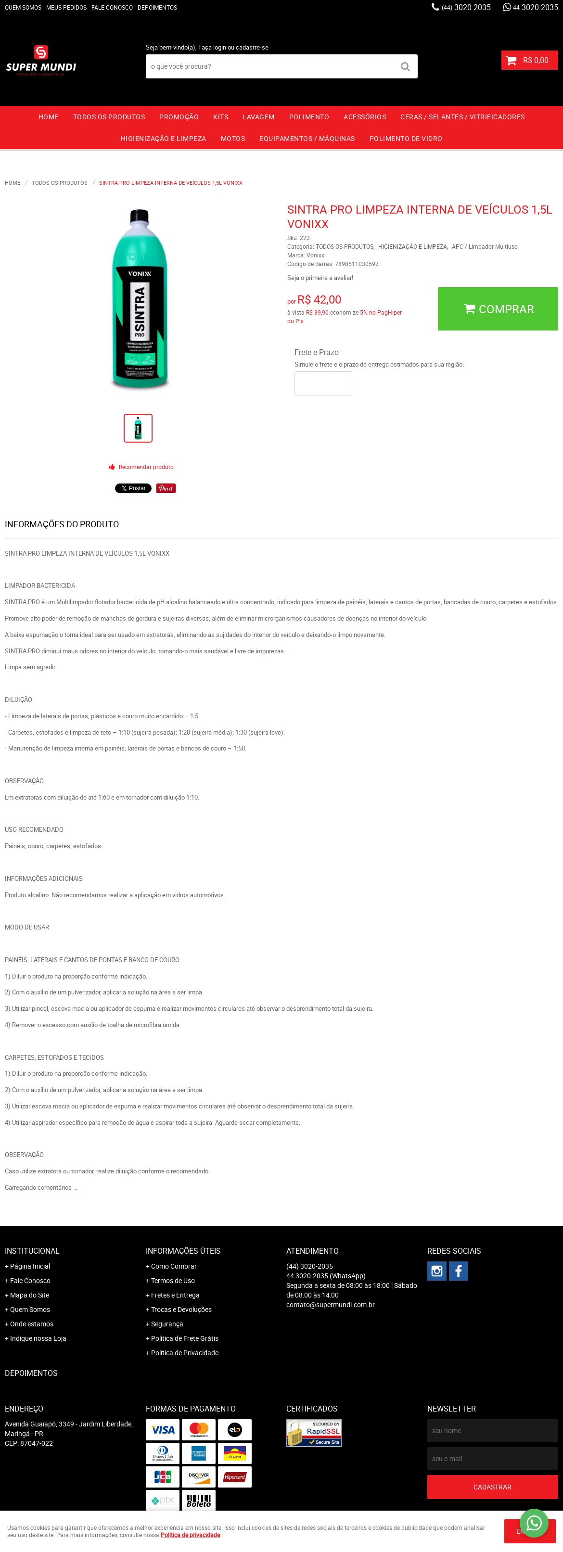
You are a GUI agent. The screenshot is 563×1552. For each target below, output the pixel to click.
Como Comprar (174, 1266)
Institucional (32, 1251)
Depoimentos (157, 7)
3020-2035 (466, 7)
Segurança (167, 1323)
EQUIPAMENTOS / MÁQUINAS (307, 138)
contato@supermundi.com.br (330, 1304)
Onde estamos (31, 1323)
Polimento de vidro (406, 138)
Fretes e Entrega (175, 1294)
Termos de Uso (173, 1280)
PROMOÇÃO (179, 116)
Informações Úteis (183, 1251)
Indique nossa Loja (38, 1338)
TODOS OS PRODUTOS (109, 116)
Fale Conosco (112, 7)
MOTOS (233, 138)
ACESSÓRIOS (365, 116)
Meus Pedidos (66, 7)
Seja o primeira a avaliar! (320, 277)
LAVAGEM (259, 116)
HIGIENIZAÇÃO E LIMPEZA (163, 138)
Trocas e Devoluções (181, 1309)
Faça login (212, 47)
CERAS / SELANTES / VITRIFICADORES (462, 116)
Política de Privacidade (184, 1352)
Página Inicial (30, 1266)
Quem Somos (23, 7)
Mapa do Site (29, 1294)
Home (48, 116)
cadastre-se (252, 47)
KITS (220, 116)
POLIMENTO (309, 116)
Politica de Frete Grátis (184, 1338)
